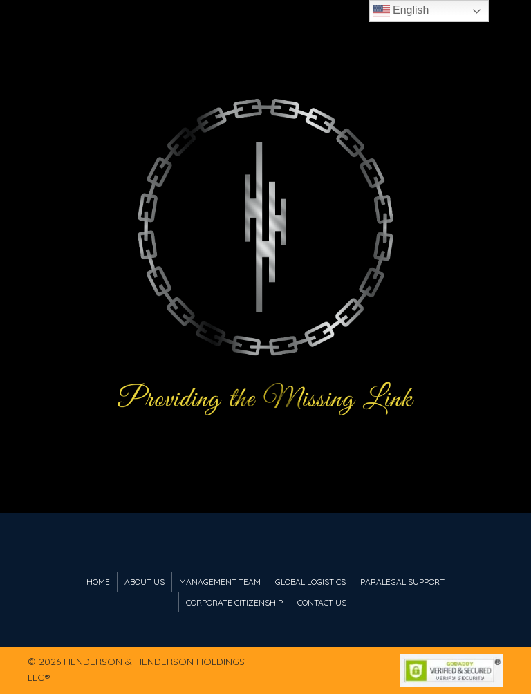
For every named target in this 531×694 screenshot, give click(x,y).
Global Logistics (310, 581)
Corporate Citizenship (234, 602)
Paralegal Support (402, 581)
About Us (144, 581)
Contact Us (321, 602)
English (401, 11)
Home (98, 581)
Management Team (220, 581)
